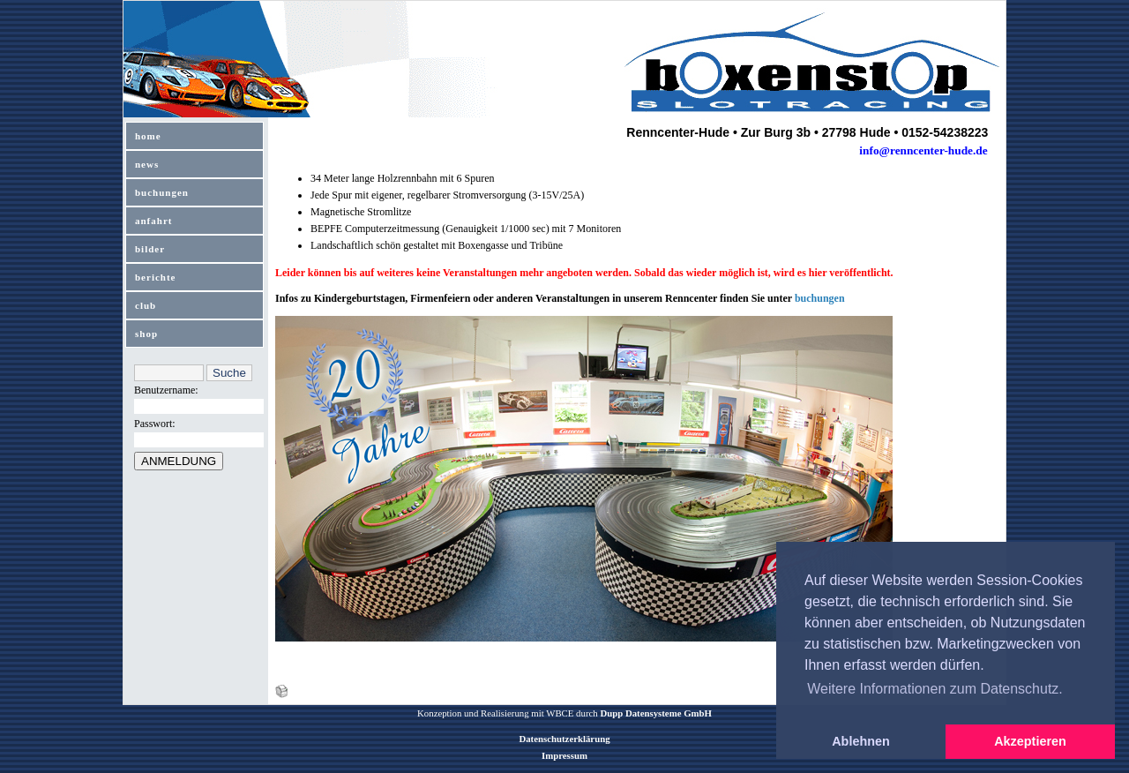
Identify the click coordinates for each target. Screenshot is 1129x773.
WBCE (559, 713)
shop (146, 333)
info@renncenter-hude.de (923, 150)
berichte (155, 277)
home (148, 136)
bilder (150, 249)
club (145, 305)
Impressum (564, 755)
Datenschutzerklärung (564, 738)
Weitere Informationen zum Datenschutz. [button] (935, 688)
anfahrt (153, 220)
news (147, 164)
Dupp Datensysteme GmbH (656, 713)
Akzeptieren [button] (1030, 741)
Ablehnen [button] (861, 741)
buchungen (162, 192)
